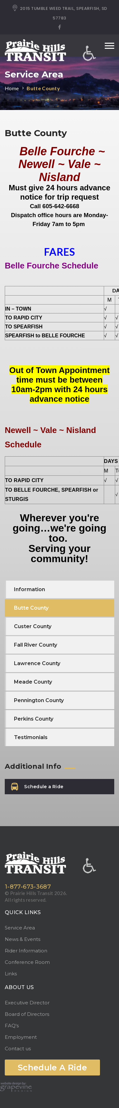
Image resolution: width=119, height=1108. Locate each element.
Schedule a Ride (37, 787)
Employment (21, 1037)
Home (12, 88)
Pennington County (39, 700)
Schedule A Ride (52, 1067)
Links (11, 974)
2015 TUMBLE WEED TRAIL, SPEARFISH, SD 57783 (59, 13)
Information (29, 589)
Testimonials (31, 737)
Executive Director (27, 1003)
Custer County (32, 626)
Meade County (33, 682)
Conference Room (27, 962)
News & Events (22, 939)
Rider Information (26, 951)
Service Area (20, 928)
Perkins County (33, 719)
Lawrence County (37, 663)
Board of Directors (27, 1014)
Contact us (18, 1049)
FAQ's (12, 1026)
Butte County (43, 88)
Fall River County (35, 645)
